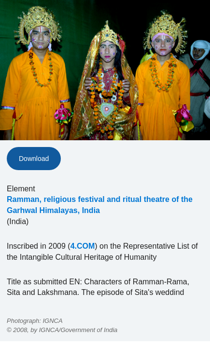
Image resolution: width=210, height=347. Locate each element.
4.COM (82, 246)
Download (34, 158)
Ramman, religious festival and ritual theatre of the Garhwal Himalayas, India (100, 204)
